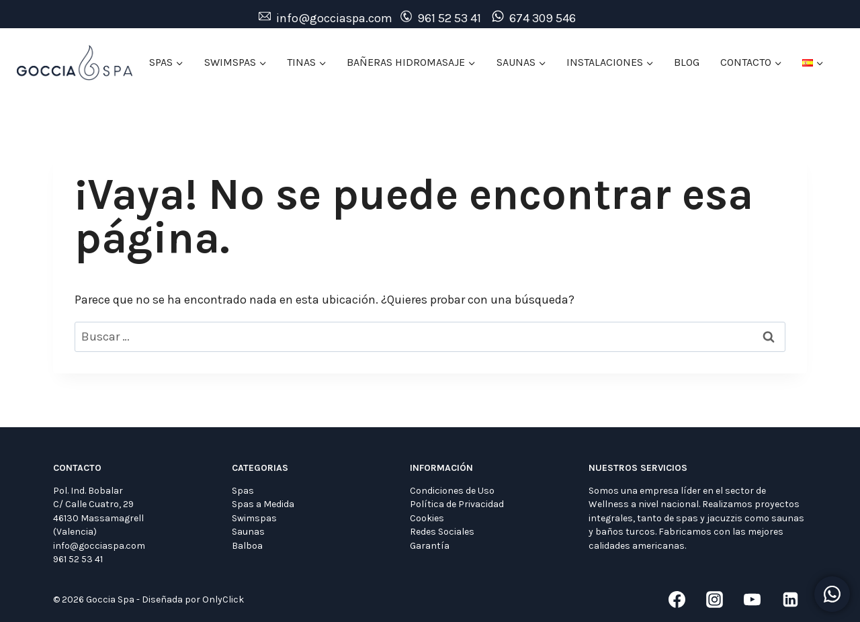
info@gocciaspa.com (334, 18)
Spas (243, 490)
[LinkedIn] (790, 600)
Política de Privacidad (457, 504)
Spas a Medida (263, 504)
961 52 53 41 (449, 18)
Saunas (248, 531)
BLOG (686, 62)
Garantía (429, 545)
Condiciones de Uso (452, 490)
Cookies (427, 518)
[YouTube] (752, 600)
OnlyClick (223, 599)
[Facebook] (676, 600)
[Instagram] (715, 600)
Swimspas (254, 518)
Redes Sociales (442, 531)
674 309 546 (542, 18)
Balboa (247, 545)
